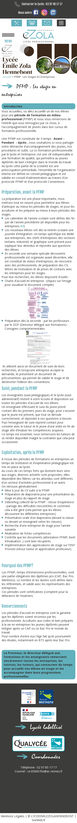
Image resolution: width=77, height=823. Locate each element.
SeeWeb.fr (38, 820)
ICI (22, 226)
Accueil (7, 77)
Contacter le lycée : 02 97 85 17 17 (38, 4)
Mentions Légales (13, 816)
